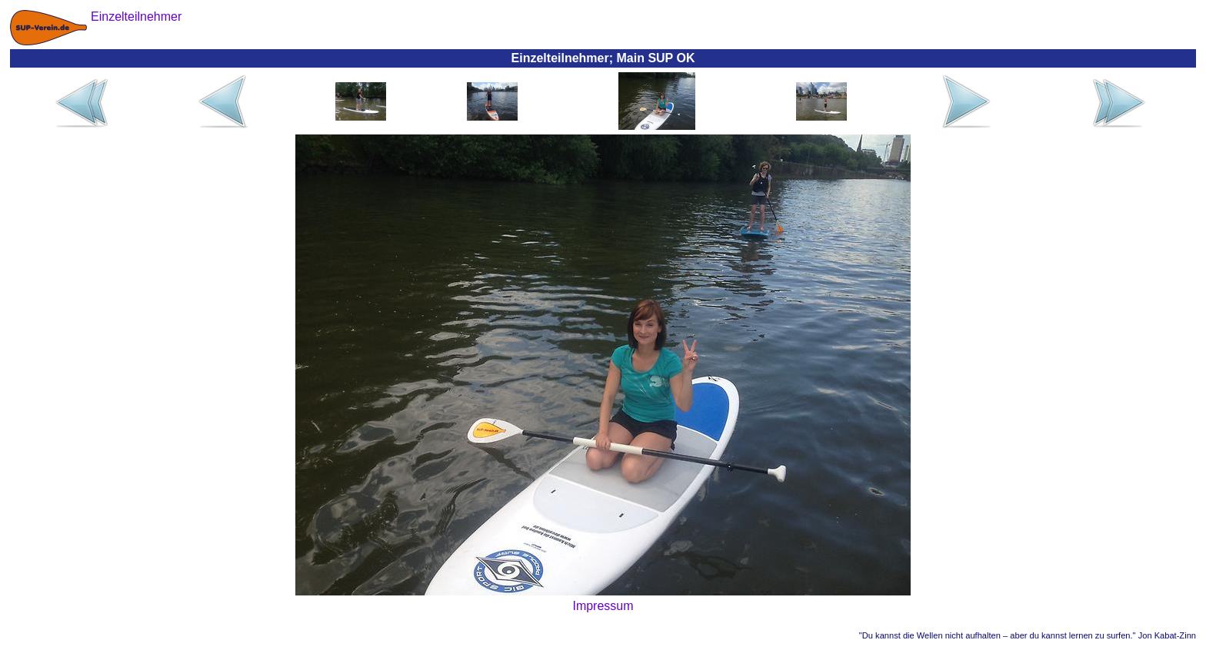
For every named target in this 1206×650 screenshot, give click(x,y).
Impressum (602, 605)
